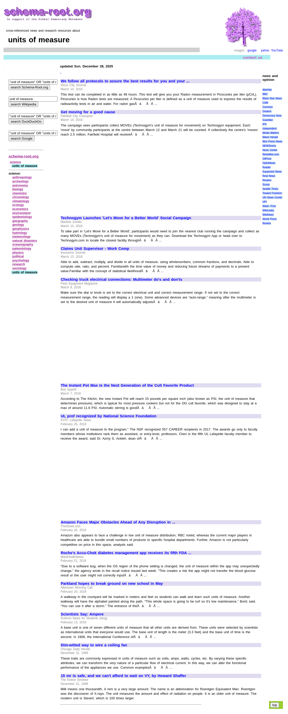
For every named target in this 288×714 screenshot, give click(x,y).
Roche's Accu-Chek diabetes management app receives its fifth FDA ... (126, 553)
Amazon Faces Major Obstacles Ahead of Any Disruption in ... (118, 522)
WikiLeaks (268, 210)
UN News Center (272, 197)
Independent (269, 128)
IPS (264, 124)
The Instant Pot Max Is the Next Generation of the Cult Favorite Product (127, 385)
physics (18, 252)
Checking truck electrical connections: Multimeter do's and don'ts (121, 279)
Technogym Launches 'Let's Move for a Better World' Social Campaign (126, 218)
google (252, 50)
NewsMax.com (270, 154)
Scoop (266, 184)
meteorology (21, 236)
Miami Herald (270, 137)
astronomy (20, 185)
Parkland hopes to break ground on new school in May (112, 583)
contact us (252, 57)
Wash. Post (269, 206)
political (18, 256)
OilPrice (266, 158)
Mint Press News (272, 141)
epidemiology (22, 217)
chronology (20, 197)
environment (21, 213)
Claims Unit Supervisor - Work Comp (95, 249)
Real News (268, 176)
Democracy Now (271, 115)
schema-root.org (23, 156)
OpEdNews (268, 163)
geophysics (20, 229)
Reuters (266, 180)
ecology (18, 205)
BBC (265, 94)
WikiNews (268, 214)
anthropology (22, 177)
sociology (19, 268)
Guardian (267, 120)
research (18, 264)
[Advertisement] (103, 173)
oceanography (22, 244)
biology (17, 189)
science (15, 162)
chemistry (19, 193)
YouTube (277, 50)
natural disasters (24, 240)
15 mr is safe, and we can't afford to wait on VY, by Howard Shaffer (123, 676)
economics (20, 209)
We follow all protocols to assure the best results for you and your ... (125, 81)
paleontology (21, 248)
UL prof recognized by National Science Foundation (108, 416)
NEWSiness (269, 145)
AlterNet (267, 89)
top (274, 705)
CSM (265, 102)
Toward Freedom (272, 193)
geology (18, 225)
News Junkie (269, 150)
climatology (20, 201)
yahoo (265, 50)
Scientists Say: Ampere (82, 614)
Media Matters (270, 132)
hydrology (19, 233)
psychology (20, 260)
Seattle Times (270, 188)
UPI (264, 201)
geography (20, 221)
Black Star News (272, 98)
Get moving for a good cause (88, 112)
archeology (20, 181)
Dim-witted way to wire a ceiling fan (94, 645)
